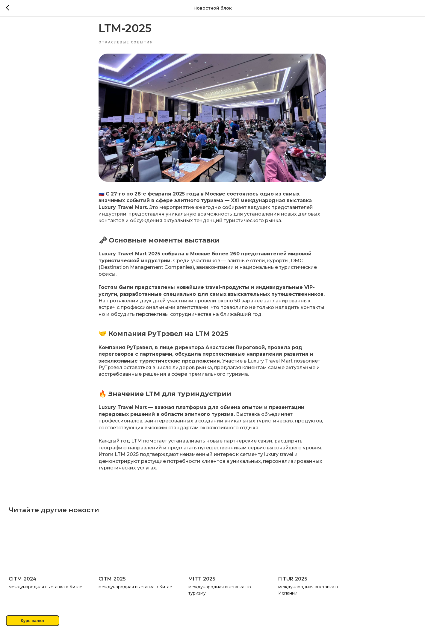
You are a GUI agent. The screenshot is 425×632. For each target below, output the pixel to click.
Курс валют (33, 620)
